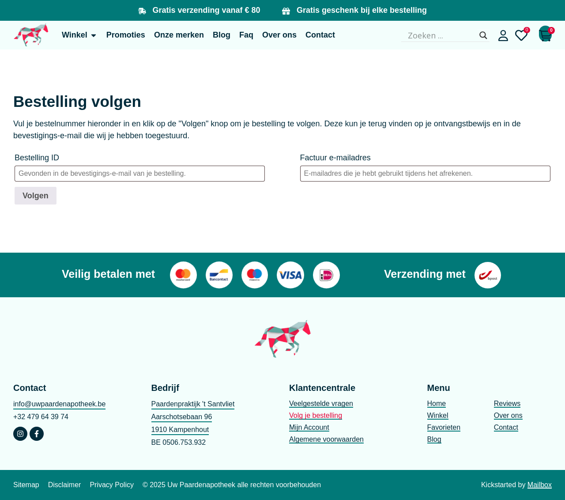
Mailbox (539, 485)
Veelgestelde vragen (321, 403)
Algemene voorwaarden (326, 439)
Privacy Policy (112, 485)
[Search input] (441, 35)
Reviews (507, 403)
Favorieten (444, 427)
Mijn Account (309, 427)
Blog (434, 439)
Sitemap (26, 485)
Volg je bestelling (315, 415)
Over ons (508, 415)
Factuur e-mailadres (335, 157)
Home (436, 403)
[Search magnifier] (483, 35)
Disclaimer (64, 485)
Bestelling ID (37, 157)
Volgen (36, 195)
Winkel (437, 415)
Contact (506, 427)
